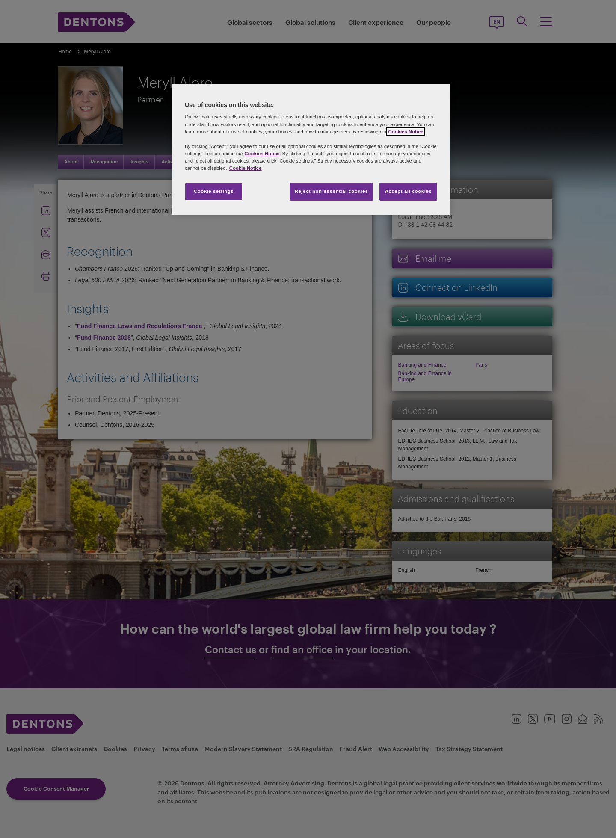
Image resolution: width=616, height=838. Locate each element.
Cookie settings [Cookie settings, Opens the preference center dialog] (214, 191)
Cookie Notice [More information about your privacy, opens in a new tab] (245, 168)
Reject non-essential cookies (331, 191)
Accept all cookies (408, 191)
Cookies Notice (405, 131)
